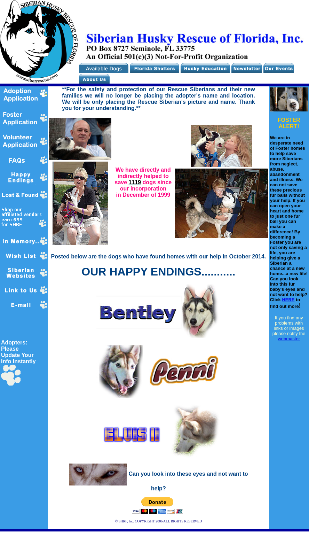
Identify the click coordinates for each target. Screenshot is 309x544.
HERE (288, 299)
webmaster (289, 338)
